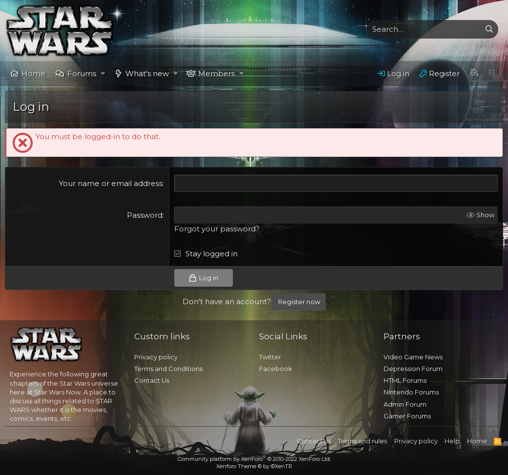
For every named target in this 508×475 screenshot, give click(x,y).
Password (145, 215)
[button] (103, 73)
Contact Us (151, 380)
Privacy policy (156, 357)
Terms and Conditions (168, 368)
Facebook (275, 368)
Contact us (314, 441)
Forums (81, 73)
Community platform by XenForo (254, 458)
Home (33, 73)
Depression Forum (413, 368)
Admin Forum (405, 404)
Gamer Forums (407, 416)
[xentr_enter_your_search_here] (423, 29)
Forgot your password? (217, 228)
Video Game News (413, 357)
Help (452, 441)
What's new (147, 73)
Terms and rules (362, 441)
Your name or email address (111, 183)
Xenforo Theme (254, 466)
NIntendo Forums (411, 392)
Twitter (270, 357)
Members (216, 73)
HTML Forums (405, 380)
